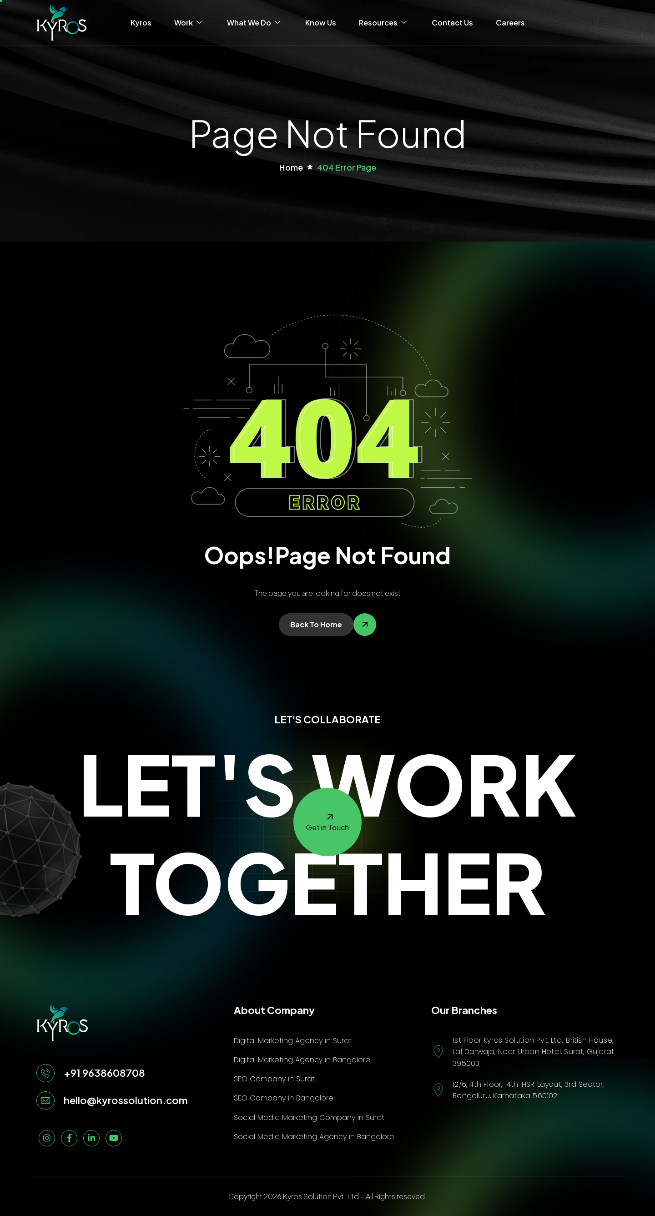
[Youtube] (114, 1138)
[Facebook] (69, 1138)
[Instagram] (47, 1138)
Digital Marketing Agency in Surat (293, 1040)
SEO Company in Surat (274, 1079)
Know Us (320, 22)
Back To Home (316, 624)
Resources (384, 22)
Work (189, 22)
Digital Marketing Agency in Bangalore (302, 1060)
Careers (510, 22)
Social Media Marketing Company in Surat (309, 1117)
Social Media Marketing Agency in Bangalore (314, 1136)
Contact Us (452, 22)
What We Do (254, 22)
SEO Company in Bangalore (283, 1098)
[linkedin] (91, 1138)
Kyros (141, 22)
